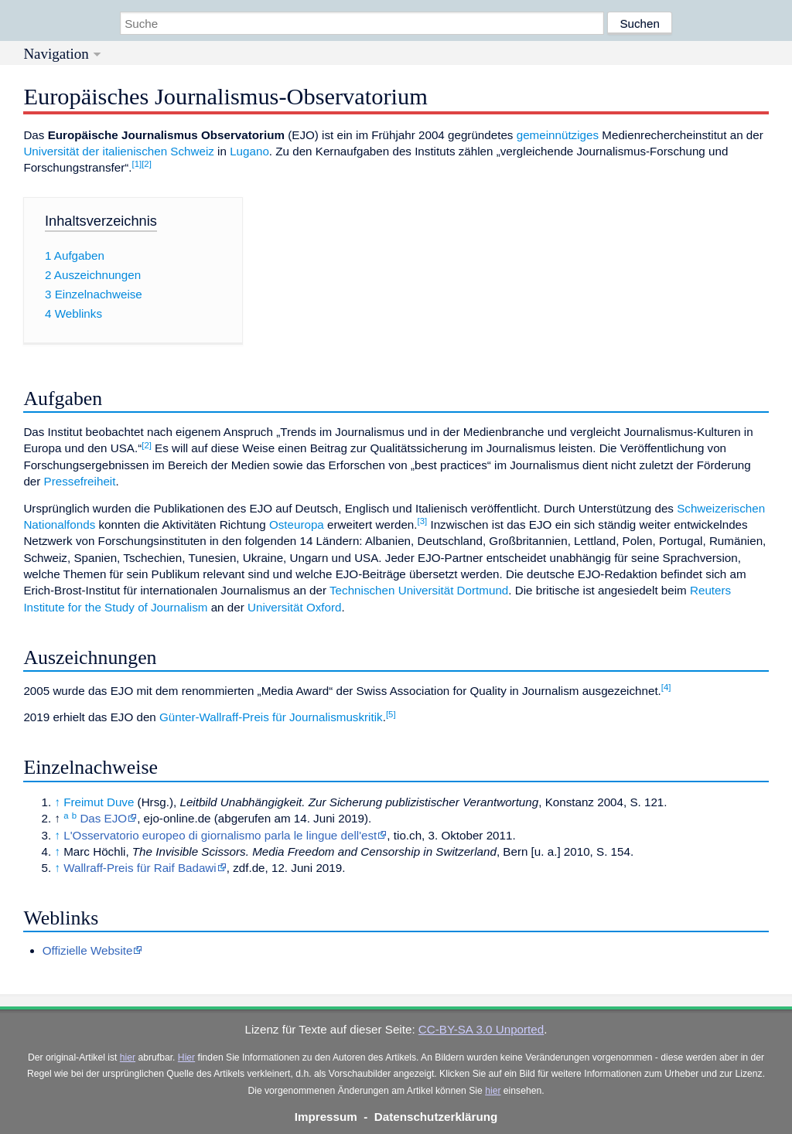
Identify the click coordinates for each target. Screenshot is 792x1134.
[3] (423, 521)
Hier (186, 1057)
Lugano (249, 151)
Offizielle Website (88, 950)
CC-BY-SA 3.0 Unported (481, 1029)
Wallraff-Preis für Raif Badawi (140, 867)
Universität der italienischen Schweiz (118, 151)
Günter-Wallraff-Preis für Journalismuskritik (271, 717)
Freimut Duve (98, 802)
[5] (391, 714)
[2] (147, 164)
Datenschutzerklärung (436, 1116)
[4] (666, 687)
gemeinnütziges (558, 134)
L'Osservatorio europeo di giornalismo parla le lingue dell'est (220, 835)
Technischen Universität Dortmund (418, 590)
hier (127, 1057)
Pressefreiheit (80, 481)
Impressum (326, 1116)
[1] (137, 164)
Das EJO (103, 818)
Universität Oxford (295, 607)
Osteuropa (296, 524)
